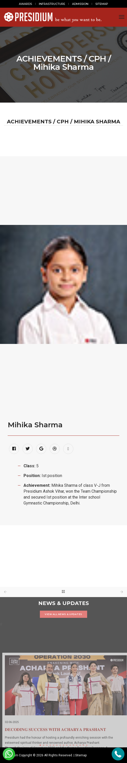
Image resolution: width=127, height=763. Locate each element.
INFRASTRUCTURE (52, 4)
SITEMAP (101, 4)
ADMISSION (80, 4)
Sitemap (81, 755)
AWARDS (25, 4)
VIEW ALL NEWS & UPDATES (63, 614)
